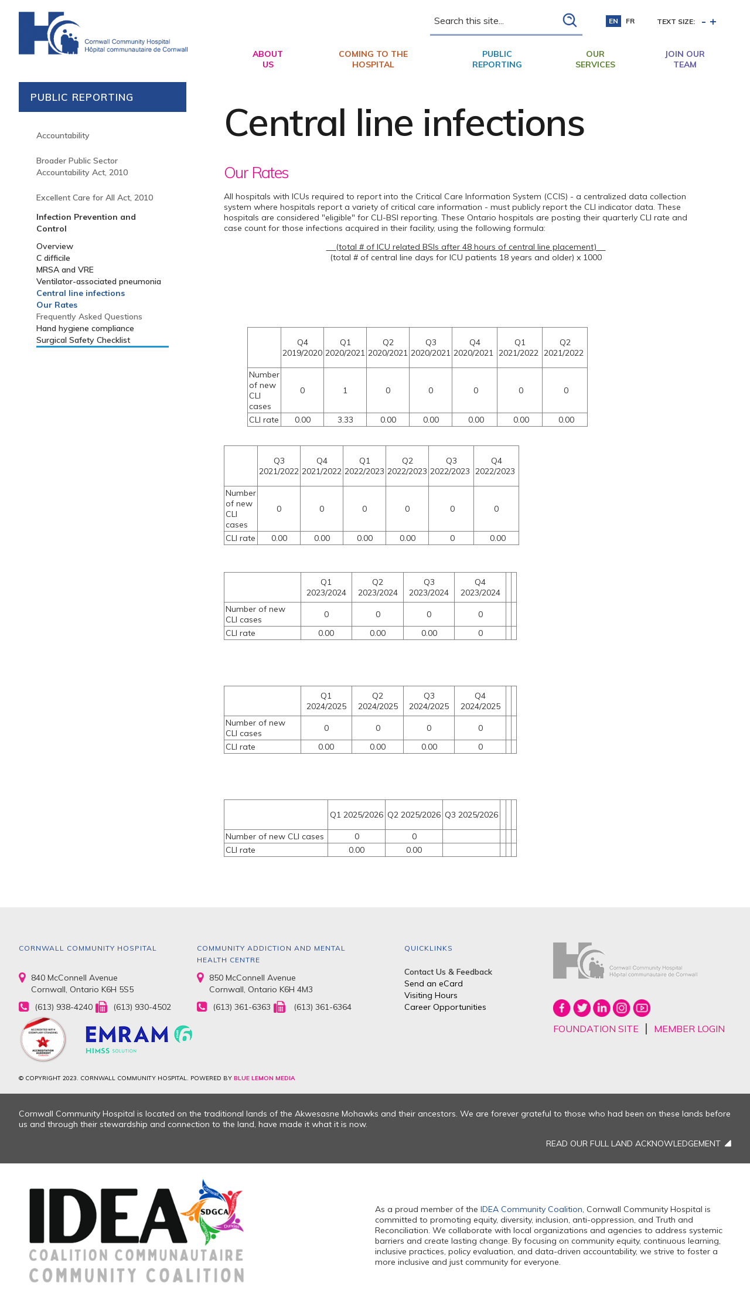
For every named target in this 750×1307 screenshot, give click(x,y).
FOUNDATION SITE (596, 1028)
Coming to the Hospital (373, 59)
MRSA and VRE (65, 269)
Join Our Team (685, 59)
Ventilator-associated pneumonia (98, 281)
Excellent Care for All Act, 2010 (94, 197)
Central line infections (80, 293)
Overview (54, 246)
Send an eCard (433, 983)
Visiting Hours (431, 995)
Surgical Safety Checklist (83, 340)
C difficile (53, 258)
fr (630, 20)
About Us (268, 59)
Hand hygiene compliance (85, 328)
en (613, 20)
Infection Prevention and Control (86, 223)
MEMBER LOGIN (689, 1028)
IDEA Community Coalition (531, 1209)
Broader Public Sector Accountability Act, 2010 (82, 166)
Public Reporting (497, 59)
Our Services (595, 59)
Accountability (63, 135)
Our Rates (56, 304)
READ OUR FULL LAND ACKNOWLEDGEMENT (633, 1143)
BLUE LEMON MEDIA (264, 1078)
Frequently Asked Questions (89, 316)
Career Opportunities (445, 1007)
